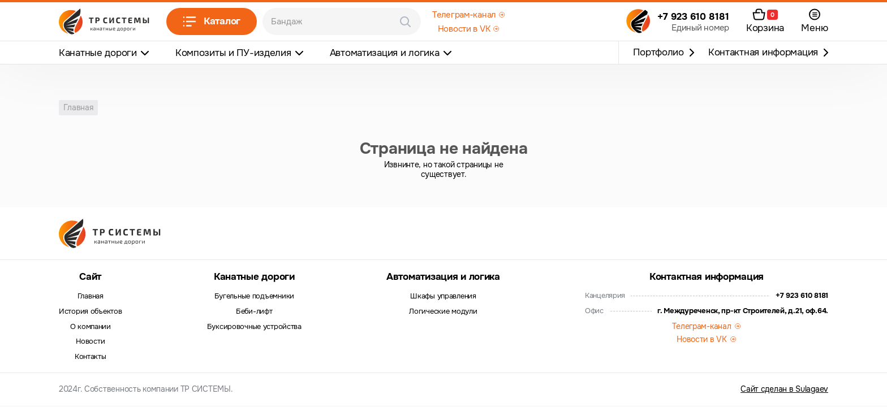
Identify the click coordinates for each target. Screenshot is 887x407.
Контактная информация (763, 52)
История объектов (90, 311)
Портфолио (658, 52)
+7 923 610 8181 (693, 17)
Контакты (90, 356)
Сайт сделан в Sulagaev (784, 389)
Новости (90, 341)
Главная (90, 296)
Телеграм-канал (464, 14)
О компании (90, 326)
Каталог (211, 21)
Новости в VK (464, 28)
